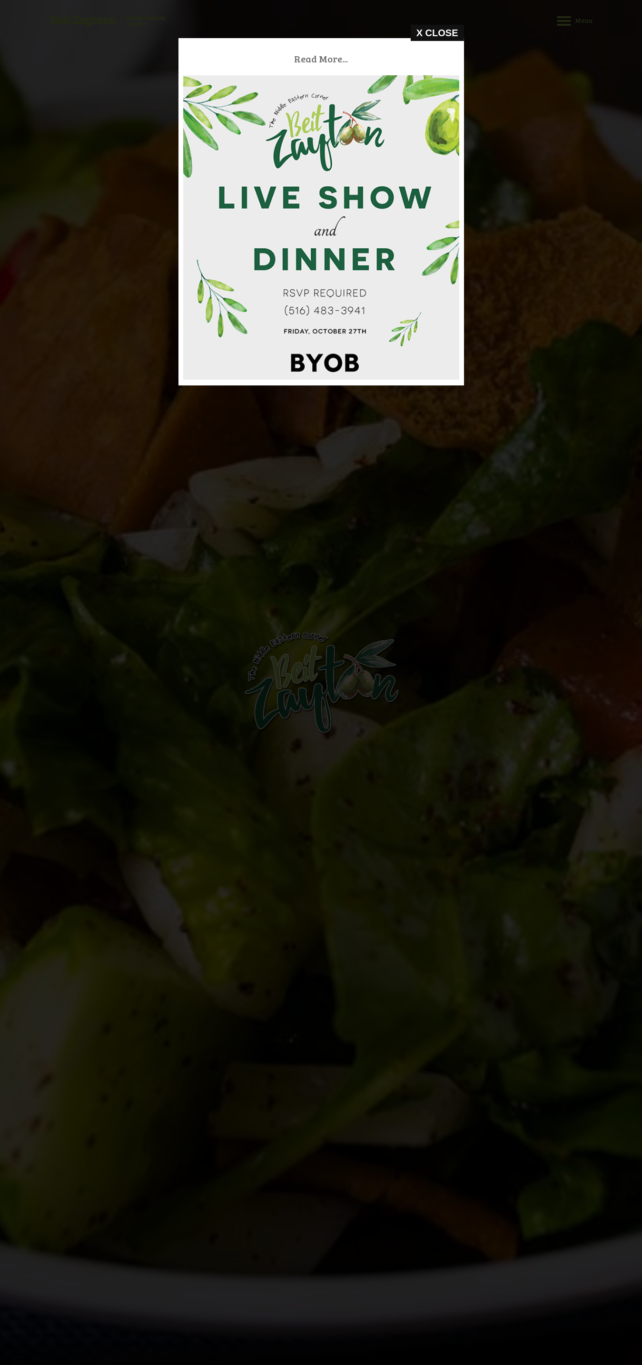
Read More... (325, 58)
